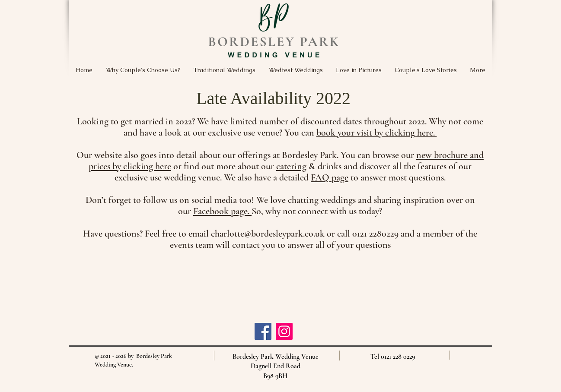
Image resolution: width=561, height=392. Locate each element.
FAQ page (329, 177)
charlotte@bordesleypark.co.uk (268, 233)
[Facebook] (263, 331)
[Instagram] (284, 331)
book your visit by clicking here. (376, 132)
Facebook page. (222, 211)
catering (291, 166)
